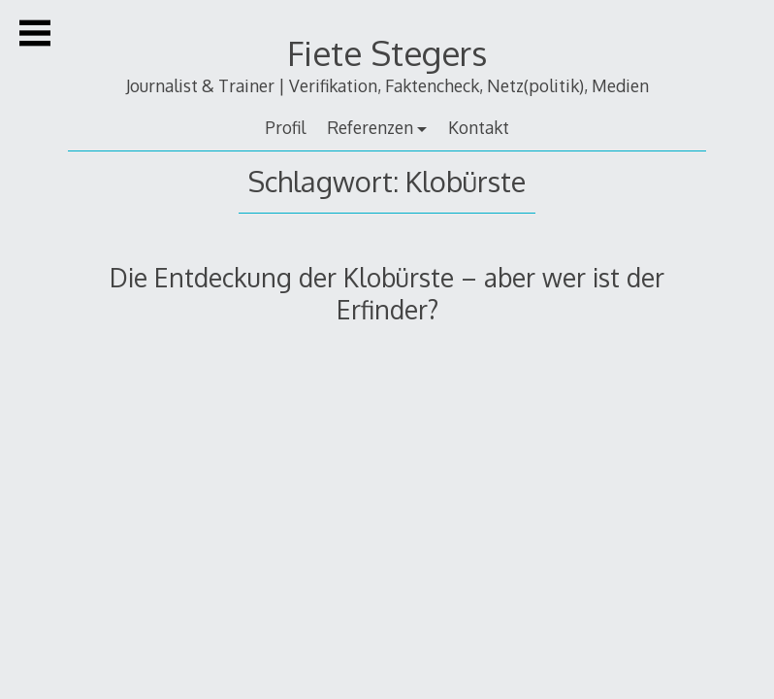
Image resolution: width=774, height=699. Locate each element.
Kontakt (478, 127)
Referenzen (370, 127)
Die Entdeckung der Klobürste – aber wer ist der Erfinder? (387, 293)
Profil (285, 127)
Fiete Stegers (387, 53)
